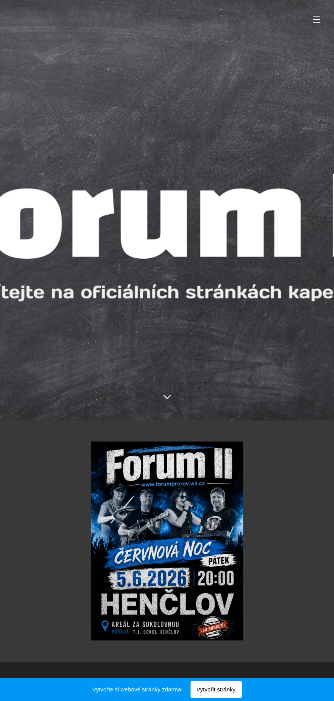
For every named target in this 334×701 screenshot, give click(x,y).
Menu (316, 19)
